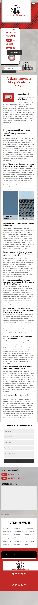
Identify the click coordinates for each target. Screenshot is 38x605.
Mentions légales (19, 558)
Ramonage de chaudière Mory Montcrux (29, 531)
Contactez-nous (14, 52)
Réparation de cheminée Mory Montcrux (18, 541)
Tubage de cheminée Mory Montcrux (18, 531)
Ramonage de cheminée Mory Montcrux (29, 541)
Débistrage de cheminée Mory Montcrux (7, 541)
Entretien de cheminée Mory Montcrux (7, 531)
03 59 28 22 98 (14, 474)
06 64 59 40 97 (14, 478)
